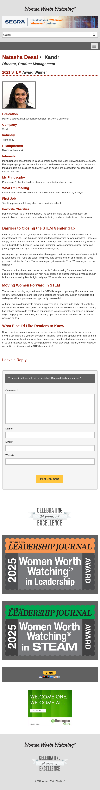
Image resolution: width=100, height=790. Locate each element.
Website (9, 455)
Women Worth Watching (53, 781)
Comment (11, 390)
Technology (8, 140)
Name (9, 428)
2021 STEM (11, 72)
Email (9, 442)
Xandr (51, 57)
